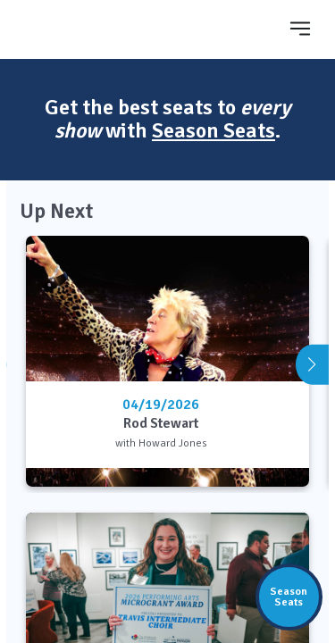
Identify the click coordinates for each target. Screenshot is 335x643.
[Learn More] (299, 465)
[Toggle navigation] (300, 28)
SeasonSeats (288, 596)
